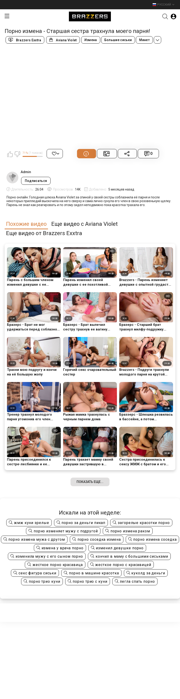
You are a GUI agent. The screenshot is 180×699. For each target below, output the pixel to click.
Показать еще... (90, 482)
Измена (90, 40)
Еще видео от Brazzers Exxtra (44, 233)
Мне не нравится (17, 154)
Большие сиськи (118, 40)
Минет (144, 40)
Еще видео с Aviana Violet (84, 224)
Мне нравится (10, 154)
